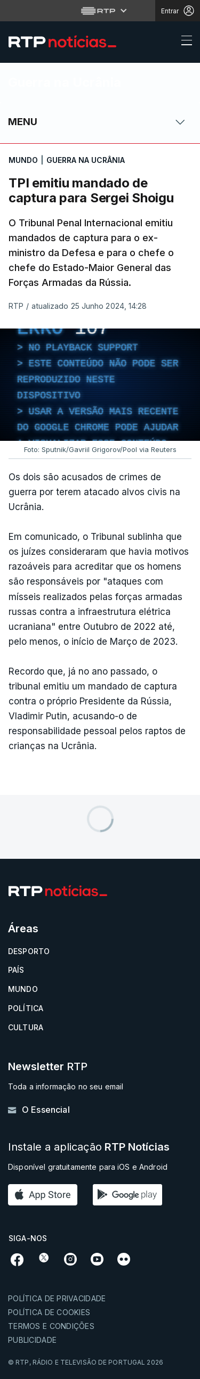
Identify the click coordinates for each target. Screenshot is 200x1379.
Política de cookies (49, 1312)
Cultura (25, 1027)
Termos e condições (51, 1326)
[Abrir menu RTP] (100, 10)
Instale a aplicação (89, 1147)
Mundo (23, 989)
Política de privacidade (57, 1298)
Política (25, 1008)
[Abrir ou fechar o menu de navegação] (183, 42)
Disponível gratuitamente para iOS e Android (87, 1166)
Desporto (29, 951)
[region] (100, 385)
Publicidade (32, 1339)
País (16, 969)
